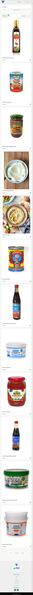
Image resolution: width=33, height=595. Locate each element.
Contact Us (16, 585)
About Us (16, 583)
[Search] (25, 2)
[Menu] (30, 2)
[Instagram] (18, 590)
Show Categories (16, 9)
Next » (23, 552)
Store (16, 578)
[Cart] (28, 2)
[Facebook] (15, 590)
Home (16, 576)
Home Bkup (16, 580)
